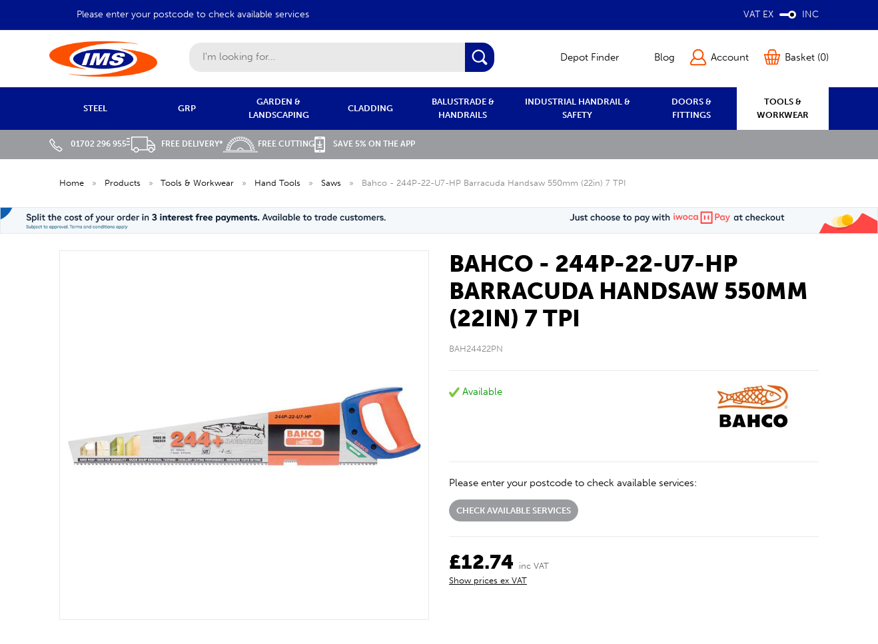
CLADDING (370, 108)
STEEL (95, 108)
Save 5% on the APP (364, 144)
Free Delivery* (175, 144)
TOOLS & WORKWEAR (783, 108)
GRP (187, 108)
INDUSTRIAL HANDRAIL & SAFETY (577, 108)
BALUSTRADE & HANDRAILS (463, 108)
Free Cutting (268, 144)
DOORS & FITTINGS (691, 108)
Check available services (513, 510)
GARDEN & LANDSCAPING (278, 108)
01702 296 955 (88, 144)
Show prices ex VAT (488, 580)
